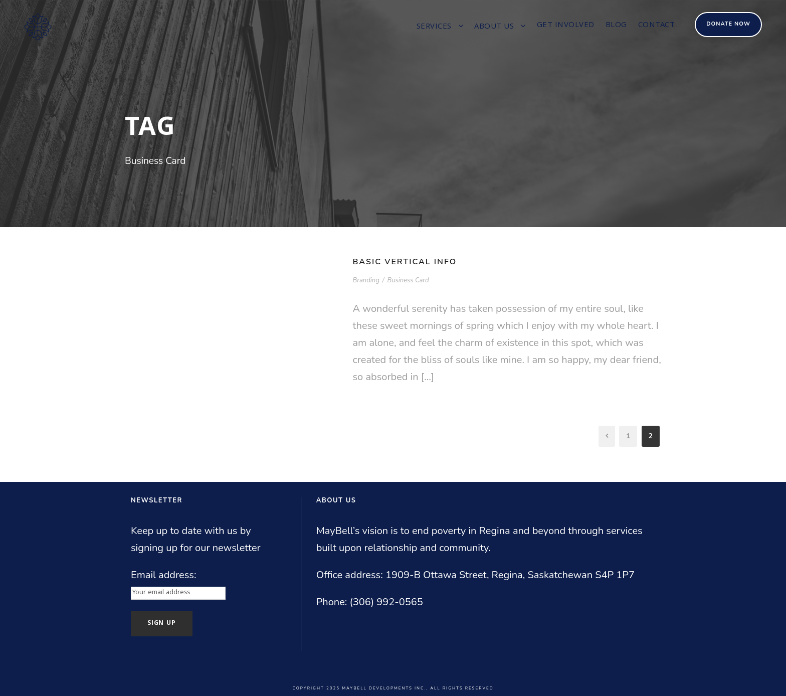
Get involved (566, 25)
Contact (656, 25)
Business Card (408, 280)
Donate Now (728, 24)
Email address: (164, 575)
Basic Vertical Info (405, 261)
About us (494, 27)
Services (434, 27)
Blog (616, 25)
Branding (366, 280)
